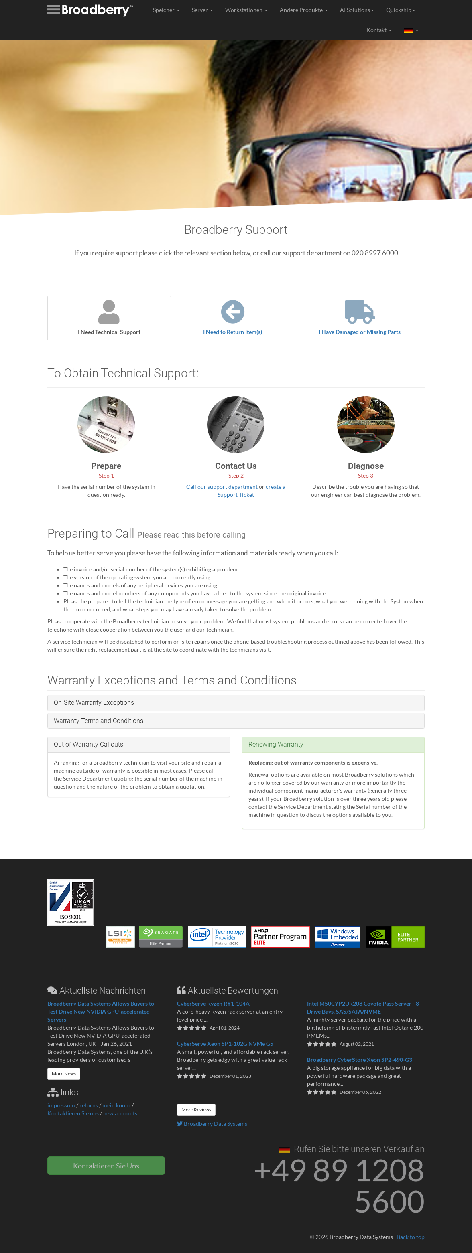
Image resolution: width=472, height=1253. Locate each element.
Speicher (166, 9)
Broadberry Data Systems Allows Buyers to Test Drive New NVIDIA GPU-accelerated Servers (100, 1011)
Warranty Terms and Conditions (98, 721)
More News (64, 1074)
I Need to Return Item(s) (233, 317)
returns (88, 1105)
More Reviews (196, 1110)
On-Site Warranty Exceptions (94, 702)
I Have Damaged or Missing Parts (359, 317)
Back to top (411, 1236)
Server (202, 9)
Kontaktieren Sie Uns (106, 1165)
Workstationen (246, 9)
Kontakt (379, 29)
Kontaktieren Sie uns (73, 1113)
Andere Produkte (304, 9)
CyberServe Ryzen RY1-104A (213, 1003)
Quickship (400, 9)
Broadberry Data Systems (212, 1123)
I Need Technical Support (109, 317)
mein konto (116, 1105)
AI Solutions (357, 9)
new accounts (120, 1113)
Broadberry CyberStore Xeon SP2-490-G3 (359, 1059)
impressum (61, 1105)
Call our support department (222, 486)
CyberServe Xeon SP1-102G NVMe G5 (225, 1043)
